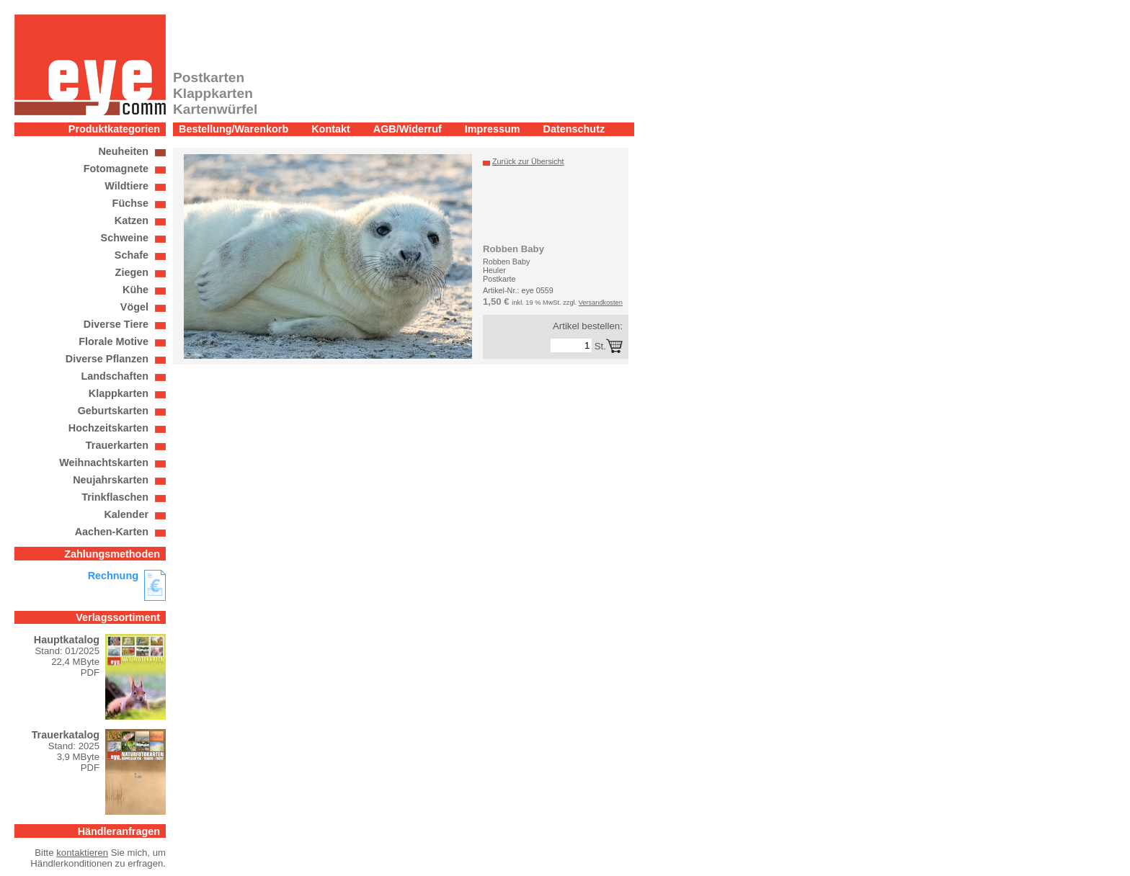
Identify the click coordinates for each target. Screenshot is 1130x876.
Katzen (131, 220)
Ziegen (131, 272)
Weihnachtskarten (103, 462)
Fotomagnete (116, 168)
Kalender (126, 514)
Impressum (492, 129)
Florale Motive (113, 341)
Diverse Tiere (116, 324)
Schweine (124, 237)
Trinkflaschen (114, 497)
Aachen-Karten (111, 531)
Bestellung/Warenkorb (233, 129)
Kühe (135, 289)
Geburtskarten (113, 410)
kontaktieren (82, 852)
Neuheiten (123, 151)
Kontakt (330, 129)
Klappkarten (118, 393)
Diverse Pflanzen (107, 359)
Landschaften (114, 376)
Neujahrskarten (110, 480)
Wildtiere (126, 186)
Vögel (134, 307)
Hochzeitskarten (108, 428)
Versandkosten (601, 302)
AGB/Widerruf (407, 129)
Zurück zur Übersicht (528, 161)
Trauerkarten (117, 445)
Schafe (131, 255)
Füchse (130, 203)
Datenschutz (574, 129)
